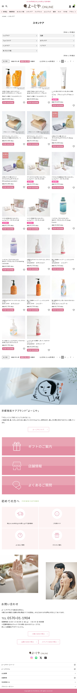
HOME (4, 16)
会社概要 (4, 673)
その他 (65, 11)
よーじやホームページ (8, 664)
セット (59, 11)
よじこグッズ (47, 11)
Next (75, 11)
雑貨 (54, 11)
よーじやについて (38, 429)
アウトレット (72, 11)
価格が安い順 (15, 61)
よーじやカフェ (6, 669)
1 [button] (59, 61)
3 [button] (65, 61)
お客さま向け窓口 (38, 634)
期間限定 (12, 11)
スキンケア (29, 11)
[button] (57, 61)
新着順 (33, 61)
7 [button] (70, 61)
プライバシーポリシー (8, 686)
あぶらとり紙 (20, 11)
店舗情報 (4, 678)
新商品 (5, 11)
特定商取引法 (6, 682)
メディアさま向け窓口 (49, 642)
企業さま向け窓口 (27, 642)
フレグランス (38, 11)
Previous (2, 11)
